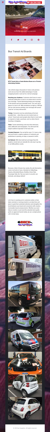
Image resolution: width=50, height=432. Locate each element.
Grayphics (22, 428)
